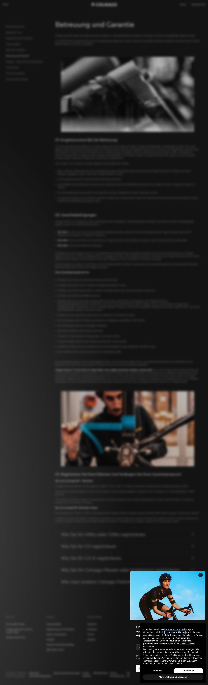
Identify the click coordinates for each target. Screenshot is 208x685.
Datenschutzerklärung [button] (175, 632)
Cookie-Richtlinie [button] (187, 644)
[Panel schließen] (200, 575)
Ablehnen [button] (157, 671)
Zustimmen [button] (188, 671)
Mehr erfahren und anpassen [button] (173, 677)
